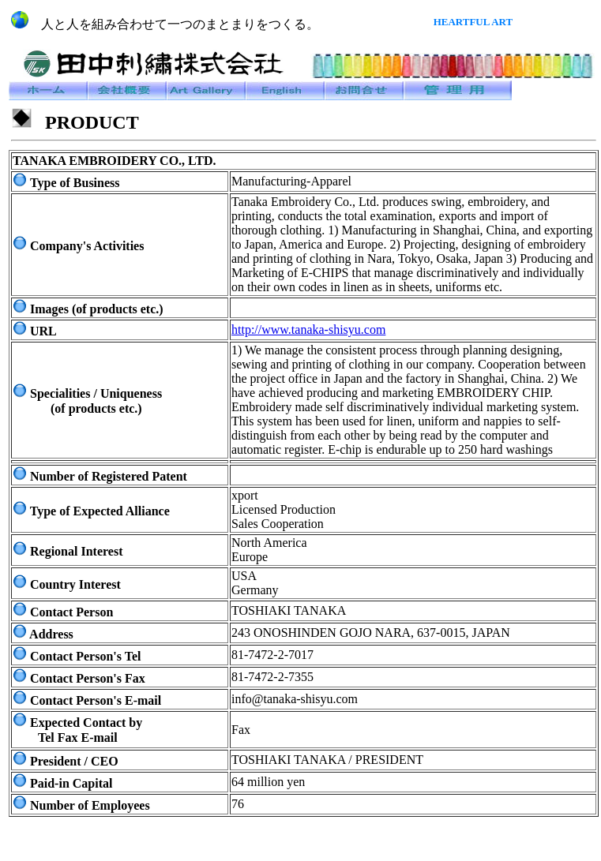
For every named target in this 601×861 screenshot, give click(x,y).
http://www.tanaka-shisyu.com (308, 329)
